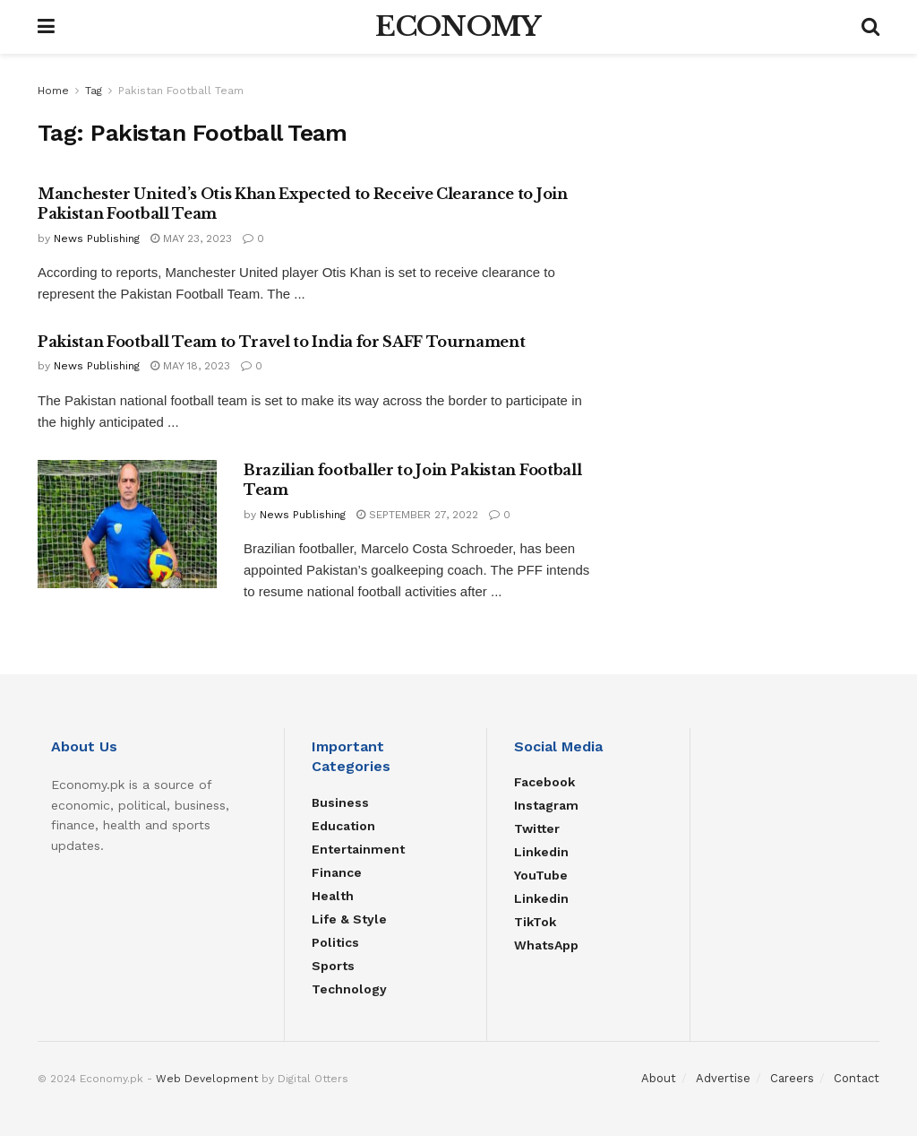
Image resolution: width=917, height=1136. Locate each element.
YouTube (541, 875)
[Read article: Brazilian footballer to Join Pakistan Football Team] (127, 524)
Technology (349, 989)
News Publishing (97, 238)
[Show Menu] (46, 27)
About (658, 1078)
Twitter (537, 828)
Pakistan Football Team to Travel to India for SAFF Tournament (281, 342)
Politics (335, 942)
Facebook (544, 782)
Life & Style (349, 919)
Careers (792, 1078)
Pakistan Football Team (181, 90)
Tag (93, 90)
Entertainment (358, 849)
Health (333, 896)
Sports (333, 965)
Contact (856, 1078)
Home (53, 90)
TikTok (535, 922)
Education (343, 826)
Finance (337, 872)
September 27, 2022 (417, 514)
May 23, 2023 (191, 238)
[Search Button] (870, 27)
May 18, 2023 (190, 366)
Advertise (723, 1078)
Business (340, 802)
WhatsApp (546, 945)
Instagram (546, 805)
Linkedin (541, 852)
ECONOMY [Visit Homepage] (457, 26)
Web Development (207, 1078)
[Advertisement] (748, 193)
